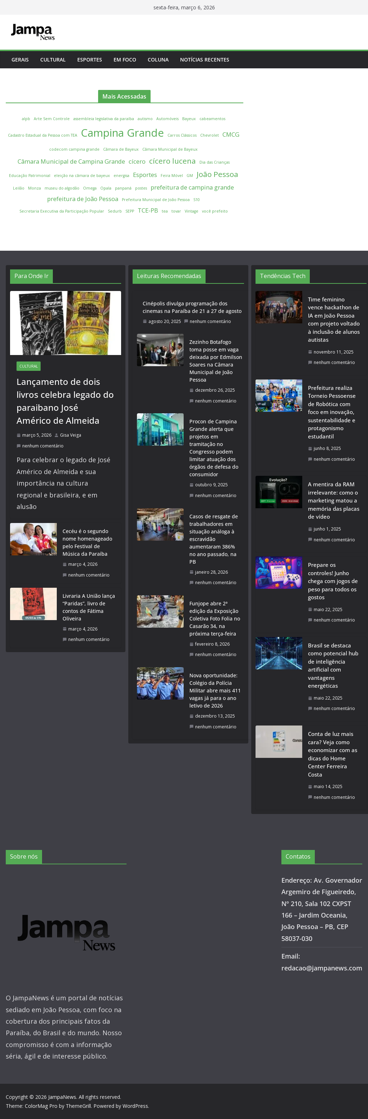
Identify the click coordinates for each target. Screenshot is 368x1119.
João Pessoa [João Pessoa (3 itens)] (217, 174)
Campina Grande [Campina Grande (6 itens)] (122, 133)
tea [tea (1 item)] (165, 211)
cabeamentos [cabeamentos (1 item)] (212, 118)
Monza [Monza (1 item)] (34, 188)
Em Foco (125, 59)
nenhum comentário (40, 446)
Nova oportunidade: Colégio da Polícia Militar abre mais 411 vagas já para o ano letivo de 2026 (215, 690)
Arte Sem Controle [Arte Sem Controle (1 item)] (52, 118)
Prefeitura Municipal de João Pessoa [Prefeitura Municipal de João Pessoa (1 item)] (156, 199)
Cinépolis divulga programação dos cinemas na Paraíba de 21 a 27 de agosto (192, 307)
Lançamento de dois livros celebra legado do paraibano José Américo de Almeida (65, 401)
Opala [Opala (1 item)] (105, 188)
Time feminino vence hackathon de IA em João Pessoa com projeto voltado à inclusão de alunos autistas (334, 320)
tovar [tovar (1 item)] (176, 211)
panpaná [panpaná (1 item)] (123, 188)
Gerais (20, 59)
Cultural (53, 59)
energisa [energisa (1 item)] (121, 175)
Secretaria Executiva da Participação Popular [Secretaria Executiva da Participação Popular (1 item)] (61, 211)
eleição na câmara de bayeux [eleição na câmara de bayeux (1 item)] (82, 175)
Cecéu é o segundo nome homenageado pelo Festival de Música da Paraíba (87, 542)
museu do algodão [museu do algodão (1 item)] (62, 188)
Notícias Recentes (204, 59)
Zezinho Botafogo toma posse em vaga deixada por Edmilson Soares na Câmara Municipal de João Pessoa (215, 360)
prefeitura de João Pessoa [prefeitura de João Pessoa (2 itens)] (82, 199)
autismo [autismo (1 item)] (145, 118)
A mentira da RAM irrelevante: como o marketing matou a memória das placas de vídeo (333, 500)
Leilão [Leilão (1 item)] (18, 188)
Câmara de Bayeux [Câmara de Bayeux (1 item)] (121, 149)
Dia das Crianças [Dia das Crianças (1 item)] (214, 162)
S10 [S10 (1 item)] (196, 199)
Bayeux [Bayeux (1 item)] (189, 118)
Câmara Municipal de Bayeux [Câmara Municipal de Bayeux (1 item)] (170, 149)
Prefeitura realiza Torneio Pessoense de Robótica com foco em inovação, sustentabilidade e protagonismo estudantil (332, 412)
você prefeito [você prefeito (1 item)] (215, 211)
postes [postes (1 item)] (141, 188)
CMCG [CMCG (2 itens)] (230, 134)
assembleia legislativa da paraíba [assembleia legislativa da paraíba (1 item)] (103, 118)
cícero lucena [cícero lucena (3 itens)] (172, 161)
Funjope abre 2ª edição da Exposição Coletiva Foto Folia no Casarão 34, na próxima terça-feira (214, 618)
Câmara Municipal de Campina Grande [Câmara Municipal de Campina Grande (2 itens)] (71, 161)
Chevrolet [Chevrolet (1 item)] (209, 135)
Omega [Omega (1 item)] (90, 188)
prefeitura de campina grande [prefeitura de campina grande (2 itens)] (192, 187)
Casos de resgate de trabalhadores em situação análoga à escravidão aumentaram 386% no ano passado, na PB (213, 539)
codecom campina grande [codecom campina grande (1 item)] (74, 149)
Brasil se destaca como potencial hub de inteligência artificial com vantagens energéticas (333, 666)
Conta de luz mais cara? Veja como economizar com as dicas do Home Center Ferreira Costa (332, 754)
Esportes (89, 59)
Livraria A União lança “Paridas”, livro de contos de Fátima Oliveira (89, 607)
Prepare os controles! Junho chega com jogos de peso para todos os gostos (333, 581)
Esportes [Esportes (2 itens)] (145, 174)
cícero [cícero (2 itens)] (137, 161)
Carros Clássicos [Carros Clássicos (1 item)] (182, 135)
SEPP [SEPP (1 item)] (129, 211)
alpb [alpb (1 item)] (26, 118)
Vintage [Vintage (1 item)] (191, 211)
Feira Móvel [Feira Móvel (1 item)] (172, 175)
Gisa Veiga (70, 435)
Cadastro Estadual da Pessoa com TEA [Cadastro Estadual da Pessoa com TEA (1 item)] (42, 135)
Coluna (158, 59)
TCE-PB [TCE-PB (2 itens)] (148, 210)
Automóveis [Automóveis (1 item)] (167, 118)
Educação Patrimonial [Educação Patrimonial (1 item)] (29, 175)
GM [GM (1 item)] (190, 175)
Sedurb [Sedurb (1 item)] (115, 211)
